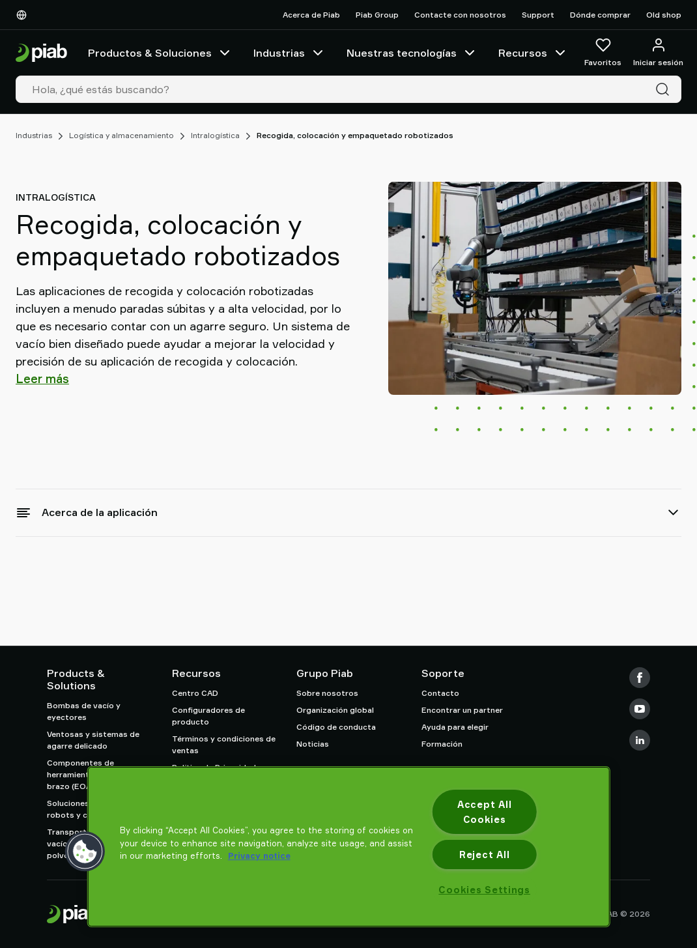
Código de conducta (336, 727)
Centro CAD (195, 693)
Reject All (484, 854)
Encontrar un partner (462, 710)
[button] (85, 851)
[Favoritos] (602, 52)
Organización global (335, 710)
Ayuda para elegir (455, 727)
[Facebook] (639, 677)
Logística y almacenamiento (121, 135)
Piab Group (377, 15)
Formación (441, 744)
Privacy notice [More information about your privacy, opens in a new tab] (259, 855)
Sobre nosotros (327, 693)
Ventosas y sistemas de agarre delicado (93, 740)
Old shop (663, 15)
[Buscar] (665, 89)
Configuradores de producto (208, 715)
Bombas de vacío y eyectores (84, 711)
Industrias (289, 53)
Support (538, 15)
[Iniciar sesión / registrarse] (658, 52)
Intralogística (215, 135)
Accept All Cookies (484, 812)
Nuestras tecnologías (412, 53)
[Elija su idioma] (24, 15)
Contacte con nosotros (460, 15)
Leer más (42, 378)
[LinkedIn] (639, 740)
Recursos (533, 53)
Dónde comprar (600, 15)
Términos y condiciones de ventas (224, 744)
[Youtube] (639, 708)
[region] (348, 846)
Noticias (312, 744)
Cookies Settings (484, 889)
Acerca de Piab (311, 15)
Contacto (440, 693)
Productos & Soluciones (160, 53)
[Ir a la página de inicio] (41, 53)
